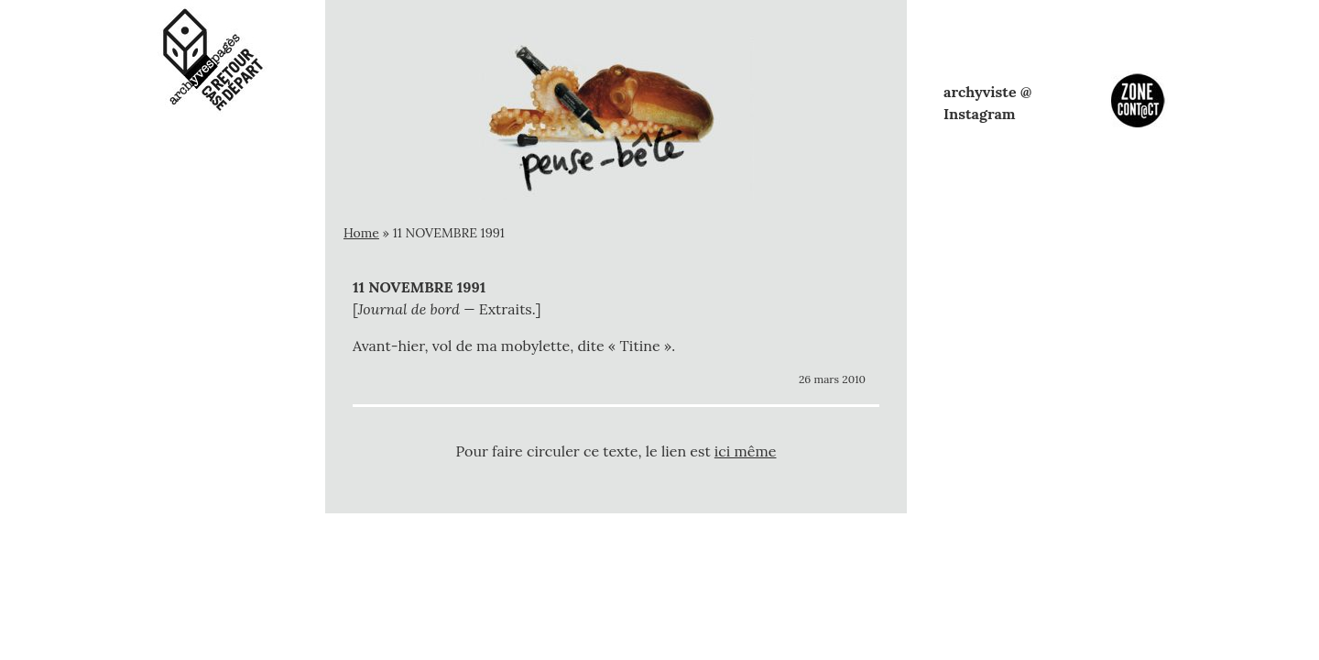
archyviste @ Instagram (987, 102)
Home (361, 233)
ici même (745, 451)
